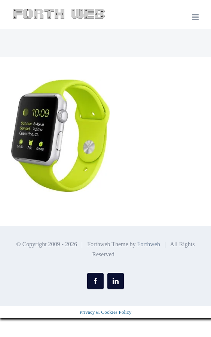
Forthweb (148, 244)
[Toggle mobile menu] (196, 17)
